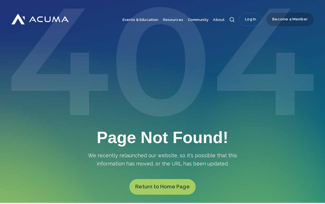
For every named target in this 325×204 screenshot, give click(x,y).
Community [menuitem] (198, 20)
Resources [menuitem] (173, 20)
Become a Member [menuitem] (290, 19)
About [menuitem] (219, 20)
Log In (250, 19)
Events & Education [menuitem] (141, 20)
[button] (232, 21)
